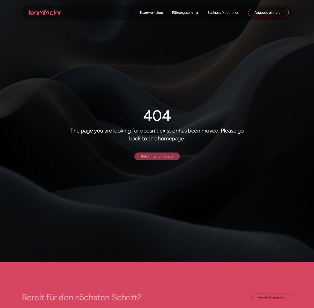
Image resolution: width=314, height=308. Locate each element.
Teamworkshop (151, 12)
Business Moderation (223, 12)
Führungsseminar (185, 12)
